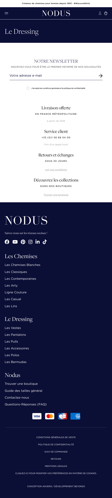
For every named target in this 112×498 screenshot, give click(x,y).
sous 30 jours (56, 161)
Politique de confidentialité (56, 445)
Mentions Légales (56, 466)
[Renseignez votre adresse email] (53, 75)
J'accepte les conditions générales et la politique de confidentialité (56, 88)
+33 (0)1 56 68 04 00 (56, 138)
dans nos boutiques (56, 186)
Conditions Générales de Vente (56, 438)
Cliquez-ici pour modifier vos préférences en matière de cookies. (56, 474)
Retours (56, 459)
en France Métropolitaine (56, 114)
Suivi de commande (56, 452)
